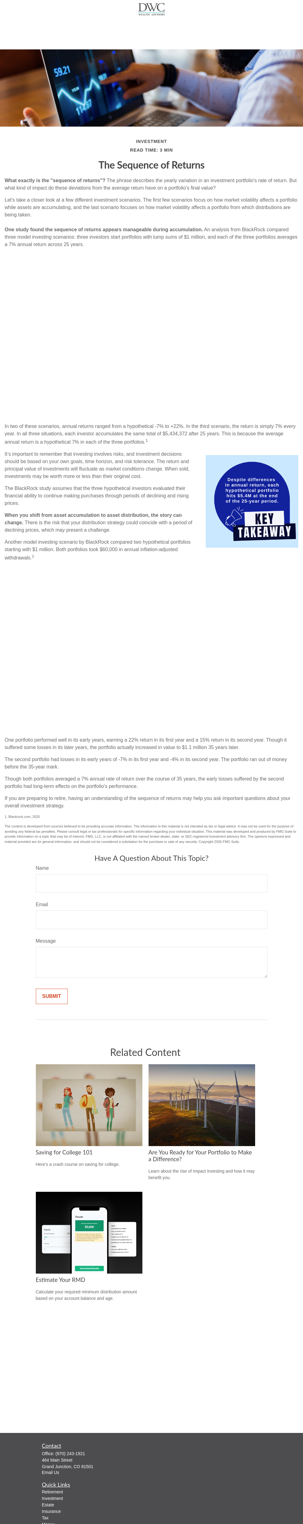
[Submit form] (52, 996)
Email (42, 904)
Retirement (52, 1491)
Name (42, 868)
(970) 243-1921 (70, 1453)
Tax (45, 1517)
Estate (48, 1504)
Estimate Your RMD (61, 1279)
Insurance (51, 1511)
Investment (52, 1498)
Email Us (50, 1472)
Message (46, 941)
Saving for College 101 (64, 1152)
